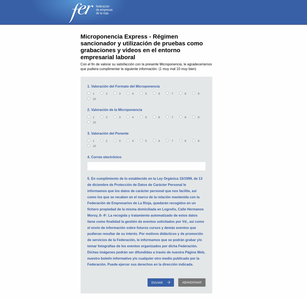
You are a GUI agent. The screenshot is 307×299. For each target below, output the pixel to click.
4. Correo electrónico (104, 157)
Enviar (160, 282)
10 (95, 99)
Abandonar (192, 282)
